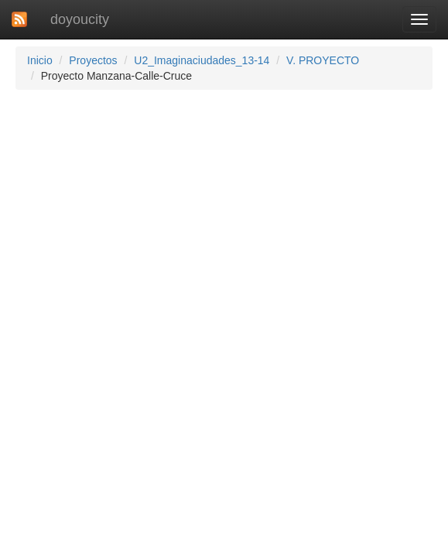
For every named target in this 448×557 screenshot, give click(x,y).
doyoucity (79, 19)
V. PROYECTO (322, 60)
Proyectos (93, 60)
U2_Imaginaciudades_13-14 (201, 60)
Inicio (40, 60)
